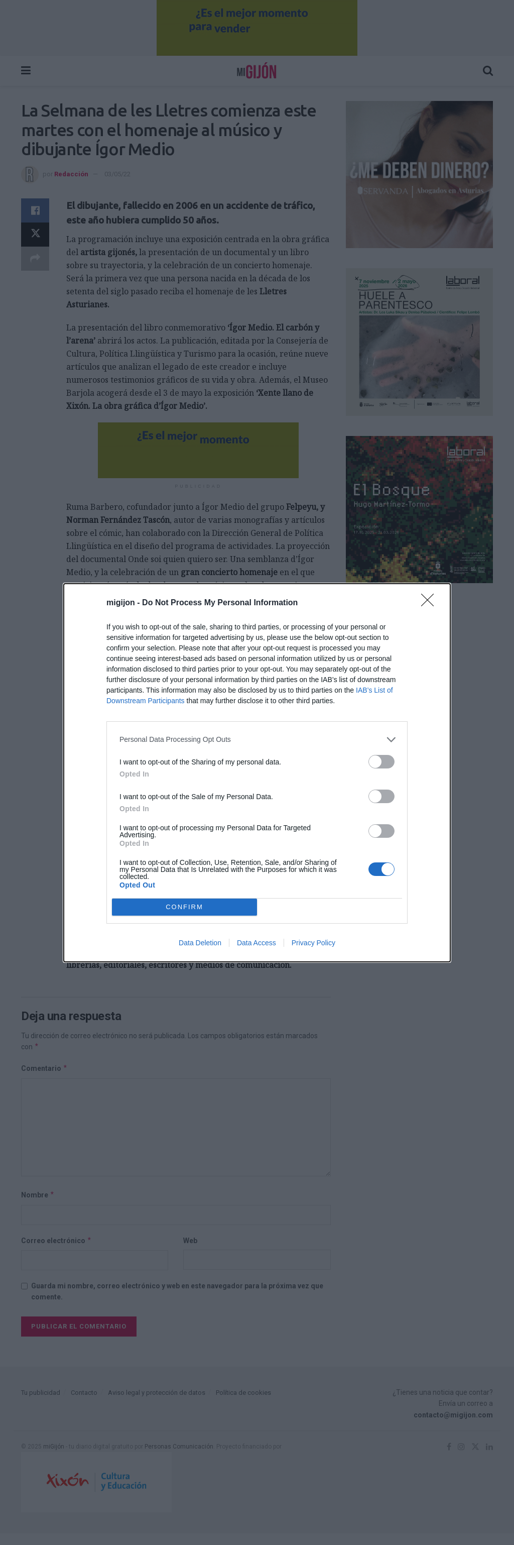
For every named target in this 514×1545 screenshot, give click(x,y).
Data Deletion (200, 943)
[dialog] (257, 773)
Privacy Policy (313, 943)
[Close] (430, 603)
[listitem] (257, 739)
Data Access (256, 943)
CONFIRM (184, 907)
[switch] (381, 761)
